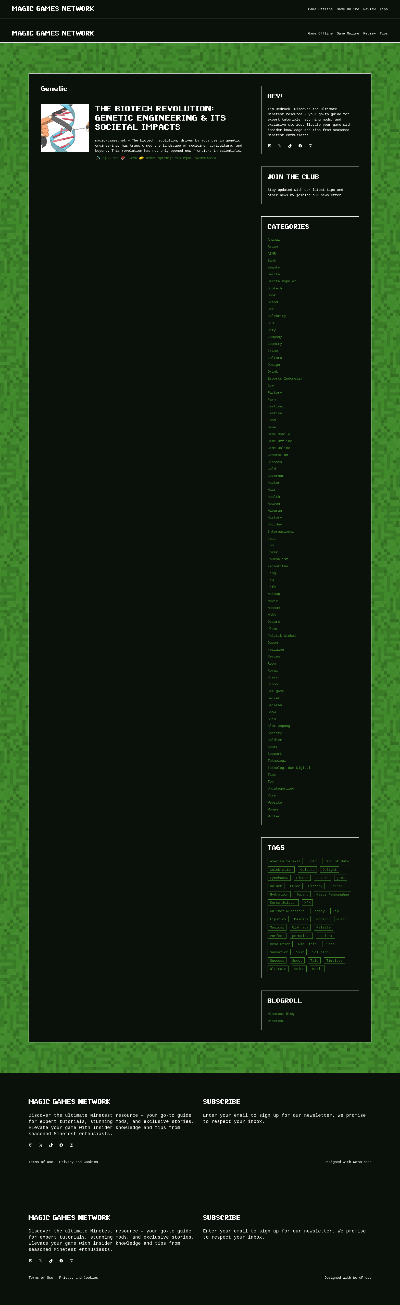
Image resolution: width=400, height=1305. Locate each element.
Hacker (274, 482)
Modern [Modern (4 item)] (322, 919)
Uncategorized (281, 788)
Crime (273, 350)
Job (271, 545)
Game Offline (280, 441)
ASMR (272, 253)
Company (275, 337)
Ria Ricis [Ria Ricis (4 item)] (307, 944)
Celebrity (277, 316)
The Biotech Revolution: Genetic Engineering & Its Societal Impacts (160, 117)
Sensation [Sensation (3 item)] (279, 952)
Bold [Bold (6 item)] (312, 861)
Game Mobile (279, 434)
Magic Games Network (53, 8)
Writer (274, 816)
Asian (273, 246)
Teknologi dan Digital (289, 768)
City (272, 330)
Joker (273, 552)
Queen (273, 642)
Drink (273, 371)
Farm (272, 399)
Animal (274, 239)
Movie (273, 601)
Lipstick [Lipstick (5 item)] (278, 919)
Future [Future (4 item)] (322, 878)
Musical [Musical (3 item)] (277, 927)
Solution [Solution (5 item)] (320, 952)
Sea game (276, 691)
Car (271, 309)
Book (272, 295)
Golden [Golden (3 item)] (276, 886)
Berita (274, 274)
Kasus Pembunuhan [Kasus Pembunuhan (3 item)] (332, 894)
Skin (272, 719)
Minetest (276, 1021)
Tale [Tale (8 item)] (314, 960)
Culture (275, 358)
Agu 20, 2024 (110, 157)
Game (272, 427)
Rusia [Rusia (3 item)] (329, 944)
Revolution (199, 157)
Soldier (275, 740)
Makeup (274, 594)
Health (274, 497)
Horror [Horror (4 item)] (336, 886)
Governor (276, 476)
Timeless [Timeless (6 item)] (334, 960)
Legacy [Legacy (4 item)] (318, 911)
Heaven (274, 503)
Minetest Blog (281, 1014)
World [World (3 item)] (317, 969)
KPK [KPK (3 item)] (307, 902)
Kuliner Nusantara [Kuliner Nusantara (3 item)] (287, 911)
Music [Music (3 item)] (341, 919)
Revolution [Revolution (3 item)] (280, 944)
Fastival (276, 406)
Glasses (275, 462)
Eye (271, 385)
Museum (274, 608)
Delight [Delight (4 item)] (329, 869)
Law (271, 580)
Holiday (275, 524)
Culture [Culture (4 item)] (307, 869)
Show (272, 712)
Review (274, 656)
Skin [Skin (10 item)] (300, 952)
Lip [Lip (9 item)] (336, 911)
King (272, 573)
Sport (273, 747)
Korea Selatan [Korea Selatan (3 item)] (283, 902)
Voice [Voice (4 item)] (299, 969)
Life (272, 587)
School (274, 684)
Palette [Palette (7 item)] (323, 927)
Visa (272, 795)
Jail (272, 538)
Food (272, 420)
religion (276, 649)
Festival (276, 413)
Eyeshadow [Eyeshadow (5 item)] (279, 878)
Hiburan (275, 510)
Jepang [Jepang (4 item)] (302, 894)
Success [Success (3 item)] (277, 960)
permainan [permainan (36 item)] (301, 936)
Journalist (278, 559)
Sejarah (275, 705)
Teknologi (277, 760)
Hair (272, 489)
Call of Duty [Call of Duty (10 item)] (336, 861)
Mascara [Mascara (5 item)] (301, 919)
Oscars (274, 621)
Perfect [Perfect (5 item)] (277, 936)
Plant (273, 629)
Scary (273, 677)
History (275, 517)
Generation (278, 455)
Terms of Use (41, 1162)
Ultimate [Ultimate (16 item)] (278, 969)
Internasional (281, 531)
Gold (272, 469)
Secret (274, 698)
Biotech (132, 157)
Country (275, 344)
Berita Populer (282, 281)
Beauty (274, 267)
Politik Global (282, 635)
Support (275, 753)
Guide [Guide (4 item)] (295, 886)
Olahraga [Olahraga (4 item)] (300, 927)
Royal (273, 670)
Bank (272, 260)
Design (274, 364)
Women (273, 809)
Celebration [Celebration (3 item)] (281, 869)
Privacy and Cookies (78, 1162)
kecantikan (278, 566)
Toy (271, 781)
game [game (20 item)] (340, 878)
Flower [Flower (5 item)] (302, 878)
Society (275, 733)
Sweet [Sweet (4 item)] (297, 960)
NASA (272, 615)
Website (275, 802)
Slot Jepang (279, 726)
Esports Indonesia (285, 378)
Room (272, 663)
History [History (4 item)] (315, 886)
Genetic (177, 157)
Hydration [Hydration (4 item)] (279, 894)
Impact (187, 157)
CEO (271, 323)
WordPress (362, 1162)
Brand (273, 302)
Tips (272, 774)
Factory (275, 392)
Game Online (279, 448)
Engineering (164, 157)
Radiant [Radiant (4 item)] (325, 936)
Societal (212, 157)
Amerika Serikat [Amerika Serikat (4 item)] (285, 861)
